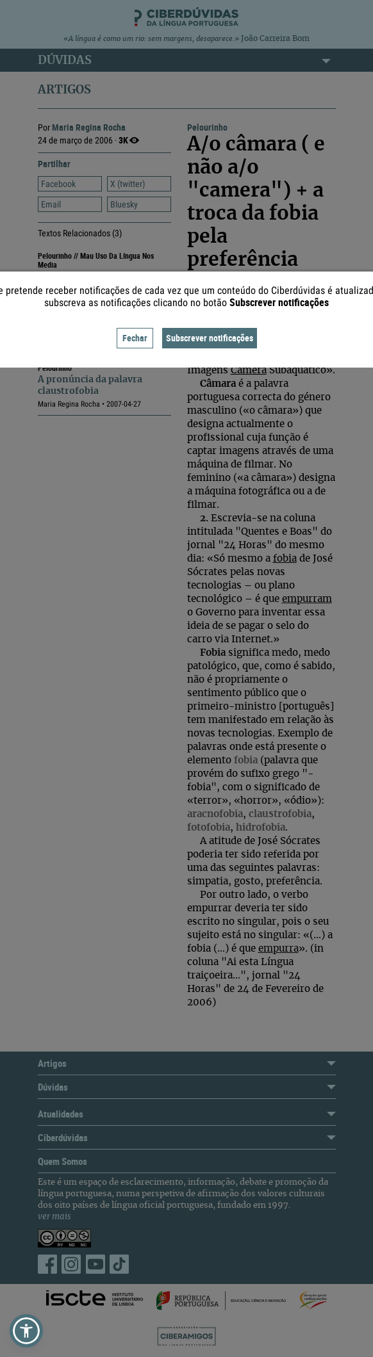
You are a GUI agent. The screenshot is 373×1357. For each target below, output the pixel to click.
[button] (26, 1330)
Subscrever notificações (209, 338)
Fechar (134, 338)
